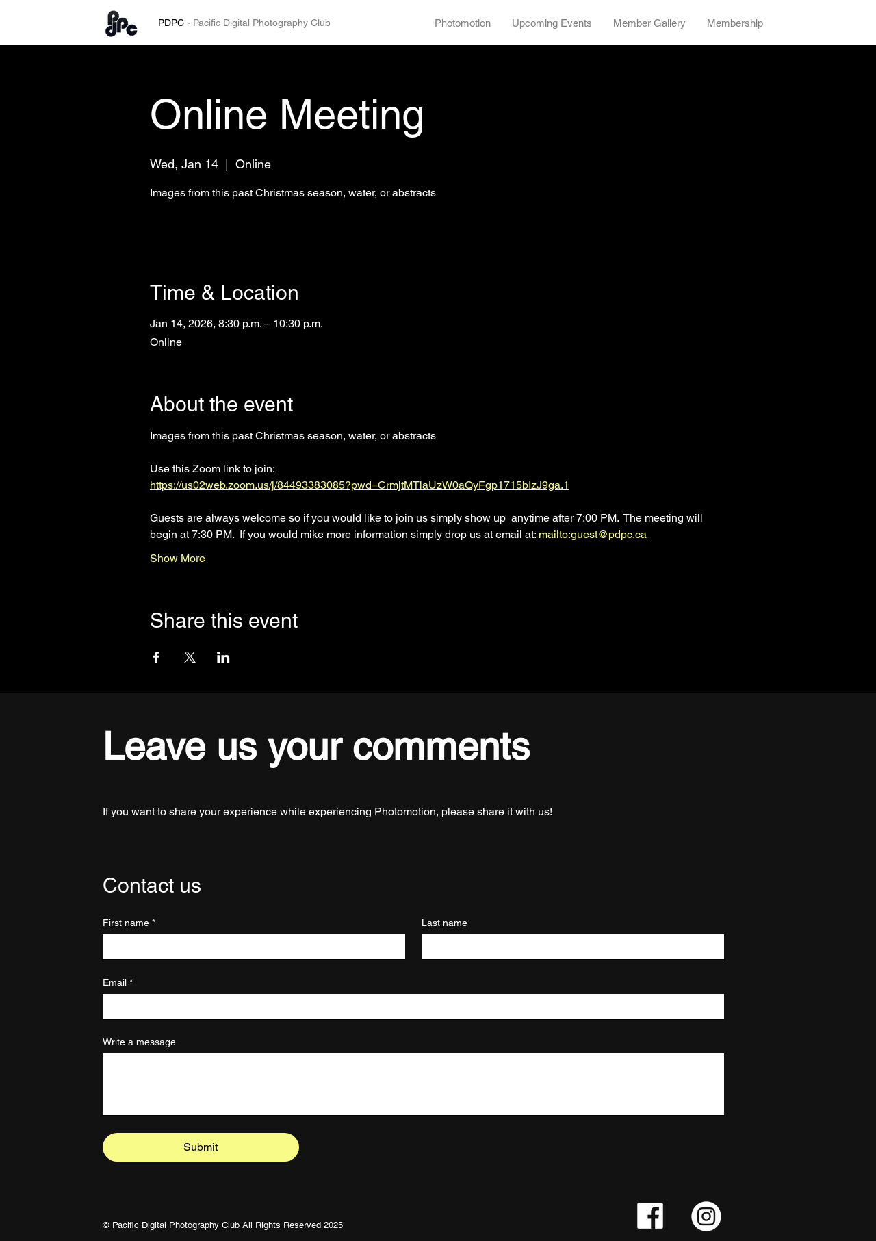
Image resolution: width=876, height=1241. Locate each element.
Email (118, 982)
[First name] (250, 946)
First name (129, 923)
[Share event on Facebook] (156, 657)
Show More (177, 558)
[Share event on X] (189, 657)
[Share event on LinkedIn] (223, 657)
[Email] (409, 1006)
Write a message (139, 1041)
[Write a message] (413, 1084)
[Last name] (569, 946)
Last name (444, 922)
